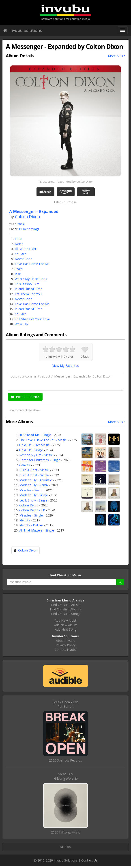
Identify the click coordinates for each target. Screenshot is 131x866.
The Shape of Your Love (32, 319)
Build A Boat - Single (34, 470)
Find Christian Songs (65, 614)
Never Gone (23, 259)
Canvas (24, 465)
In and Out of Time (28, 289)
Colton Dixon (27, 216)
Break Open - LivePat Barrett (66, 704)
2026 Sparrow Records (65, 760)
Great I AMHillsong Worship (66, 776)
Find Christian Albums (65, 609)
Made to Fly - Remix (33, 485)
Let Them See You (28, 294)
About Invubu (65, 640)
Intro (18, 239)
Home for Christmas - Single (39, 460)
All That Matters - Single (36, 530)
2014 (20, 224)
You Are (20, 254)
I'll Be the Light (25, 249)
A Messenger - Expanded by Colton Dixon (66, 182)
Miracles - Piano (31, 490)
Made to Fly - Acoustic (35, 480)
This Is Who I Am (27, 284)
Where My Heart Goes (31, 279)
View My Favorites (65, 365)
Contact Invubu (66, 649)
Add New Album (65, 625)
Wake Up (21, 324)
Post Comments (25, 397)
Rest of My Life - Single (36, 455)
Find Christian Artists (65, 605)
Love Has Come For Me (32, 264)
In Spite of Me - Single (35, 435)
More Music (116, 56)
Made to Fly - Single (33, 495)
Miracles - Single (31, 515)
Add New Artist (65, 620)
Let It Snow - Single (33, 500)
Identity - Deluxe (31, 525)
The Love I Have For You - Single (43, 440)
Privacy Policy (65, 645)
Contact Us (89, 860)
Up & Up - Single (31, 450)
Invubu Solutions (22, 30)
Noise (19, 244)
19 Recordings (29, 229)
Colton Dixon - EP (32, 510)
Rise (18, 274)
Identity (24, 520)
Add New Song (65, 629)
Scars (19, 269)
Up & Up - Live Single (34, 445)
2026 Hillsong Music (65, 832)
